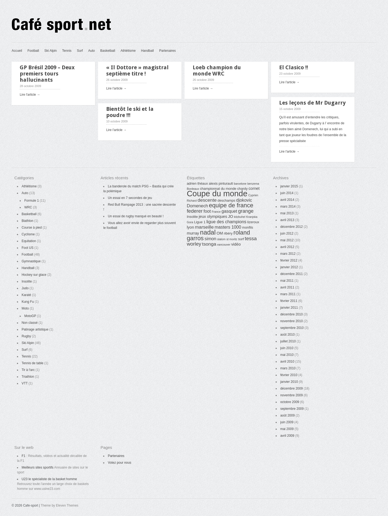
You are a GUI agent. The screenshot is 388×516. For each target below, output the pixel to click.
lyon (190, 227)
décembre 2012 (291, 227)
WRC (28, 207)
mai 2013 (286, 213)
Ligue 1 (199, 222)
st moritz (231, 239)
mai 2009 (286, 429)
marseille (204, 227)
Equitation (29, 241)
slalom (221, 239)
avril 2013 (287, 220)
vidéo (236, 244)
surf (241, 239)
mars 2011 (288, 294)
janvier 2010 (289, 382)
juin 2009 (286, 422)
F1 (23, 456)
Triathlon (28, 377)
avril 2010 (287, 361)
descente (207, 200)
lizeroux (253, 222)
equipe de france (231, 205)
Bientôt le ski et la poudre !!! (130, 112)
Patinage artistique (35, 329)
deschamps (226, 200)
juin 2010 (286, 348)
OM (220, 233)
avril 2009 (287, 436)
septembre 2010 (292, 328)
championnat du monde (218, 189)
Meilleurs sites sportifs (37, 467)
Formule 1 (31, 200)
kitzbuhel (239, 216)
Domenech (197, 205)
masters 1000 (228, 227)
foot (207, 211)
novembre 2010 (291, 321)
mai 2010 (286, 355)
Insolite (27, 281)
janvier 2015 (289, 186)
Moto (25, 308)
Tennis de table (32, 363)
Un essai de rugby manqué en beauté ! (136, 216)
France (216, 211)
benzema (253, 183)
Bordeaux (193, 188)
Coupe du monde (217, 193)
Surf (80, 51)
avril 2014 (287, 200)
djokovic (244, 200)
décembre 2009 (291, 388)
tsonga (209, 244)
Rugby (26, 336)
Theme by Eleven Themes (59, 505)
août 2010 (287, 334)
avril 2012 (287, 247)
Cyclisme (28, 234)
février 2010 (288, 375)
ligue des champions (226, 221)
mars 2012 (288, 254)
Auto (91, 51)
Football (33, 51)
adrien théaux (197, 183)
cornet (254, 188)
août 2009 (287, 415)
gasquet (229, 211)
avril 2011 (287, 287)
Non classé (29, 323)
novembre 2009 (291, 395)
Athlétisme (128, 51)
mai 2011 (286, 281)
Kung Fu (28, 302)
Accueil (17, 51)
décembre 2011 (291, 274)
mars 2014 (288, 206)
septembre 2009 (292, 409)
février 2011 (288, 301)
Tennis (67, 51)
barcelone (240, 183)
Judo (25, 288)
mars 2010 (288, 368)
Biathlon (27, 221)
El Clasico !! (293, 67)
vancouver (223, 244)
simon (210, 238)
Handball (147, 51)
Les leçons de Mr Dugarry (312, 102)
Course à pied (32, 227)
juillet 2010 (288, 341)
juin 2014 (286, 193)
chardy (242, 189)
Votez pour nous (119, 463)
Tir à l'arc (28, 370)
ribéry (228, 233)
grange (246, 211)
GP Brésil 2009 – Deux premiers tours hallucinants (47, 73)
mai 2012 (286, 240)
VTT (24, 383)
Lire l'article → (30, 95)
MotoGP (30, 316)
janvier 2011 (289, 307)
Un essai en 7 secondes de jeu (130, 198)
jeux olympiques (213, 216)
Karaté (26, 295)
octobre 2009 (289, 402)
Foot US (27, 248)
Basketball (107, 51)
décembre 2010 (291, 314)
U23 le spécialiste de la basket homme (49, 479)
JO (230, 216)
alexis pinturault (221, 183)
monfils (247, 227)
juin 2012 (286, 233)
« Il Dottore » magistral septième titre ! (137, 70)
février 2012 (288, 260)
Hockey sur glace (34, 275)
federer (195, 211)
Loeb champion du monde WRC (217, 70)
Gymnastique (31, 261)
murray (193, 233)
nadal (208, 232)
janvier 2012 (289, 267)
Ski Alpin (50, 51)
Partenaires (167, 51)
